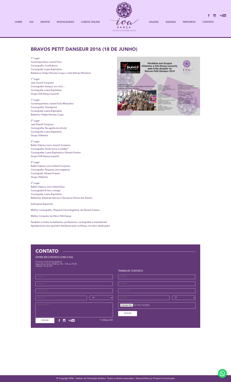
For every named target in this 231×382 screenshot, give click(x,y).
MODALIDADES (65, 22)
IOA (31, 22)
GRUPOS (45, 22)
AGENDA (171, 22)
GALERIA (154, 22)
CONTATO (208, 22)
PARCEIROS (189, 22)
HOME (18, 22)
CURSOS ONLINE (90, 22)
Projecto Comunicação (164, 378)
